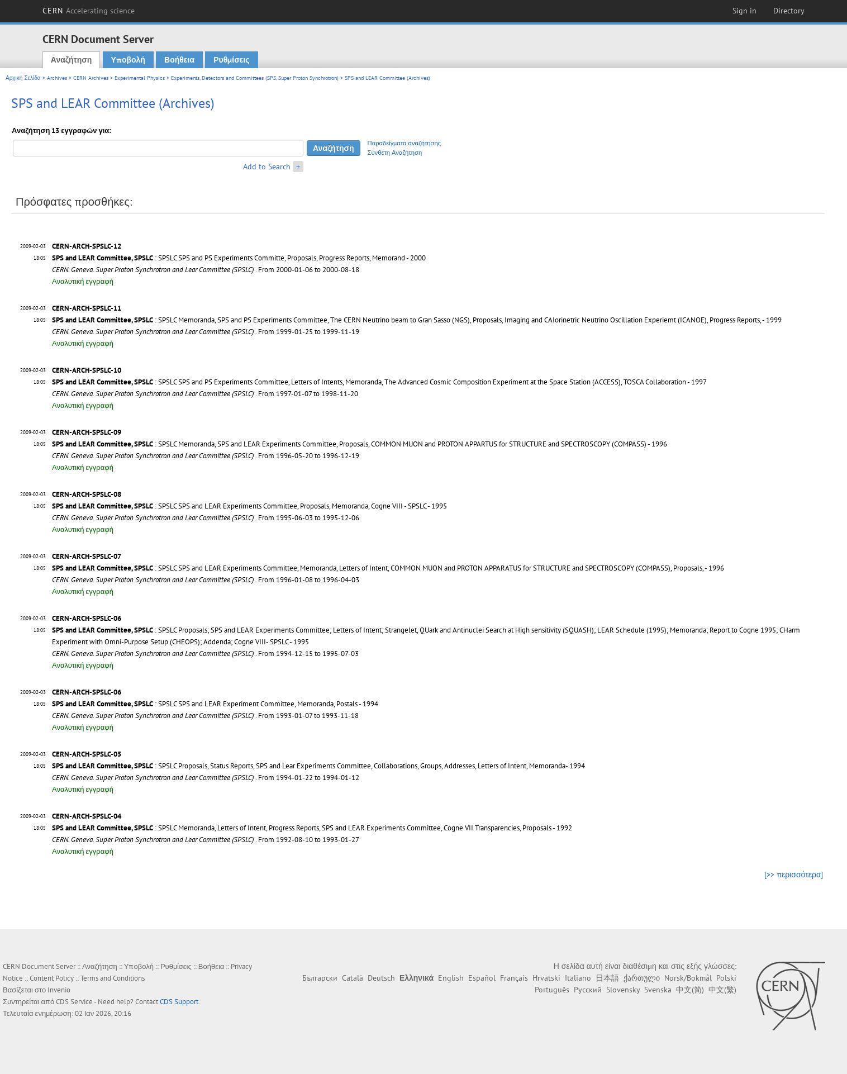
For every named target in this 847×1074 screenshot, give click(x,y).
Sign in (744, 11)
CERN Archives (90, 78)
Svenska (658, 990)
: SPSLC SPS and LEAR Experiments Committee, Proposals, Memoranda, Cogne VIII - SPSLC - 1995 (249, 506)
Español (482, 978)
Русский (588, 990)
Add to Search (267, 166)
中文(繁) (722, 990)
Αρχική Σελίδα (23, 78)
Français (514, 978)
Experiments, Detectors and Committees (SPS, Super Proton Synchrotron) (255, 78)
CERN (88, 11)
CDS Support (179, 1001)
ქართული (642, 978)
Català (352, 978)
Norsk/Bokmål (688, 978)
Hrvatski (546, 978)
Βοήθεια (179, 60)
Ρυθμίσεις (231, 60)
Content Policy (52, 978)
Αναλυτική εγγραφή (82, 281)
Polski (726, 978)
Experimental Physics (140, 78)
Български (319, 978)
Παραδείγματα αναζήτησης (404, 143)
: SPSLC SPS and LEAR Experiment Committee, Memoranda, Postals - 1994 (215, 704)
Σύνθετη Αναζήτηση (395, 152)
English (451, 978)
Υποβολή (128, 60)
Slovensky (623, 990)
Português (552, 990)
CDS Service (74, 1001)
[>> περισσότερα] (793, 874)
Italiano (578, 978)
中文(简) (690, 990)
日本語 (607, 978)
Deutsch (381, 978)
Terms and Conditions (112, 978)
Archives (57, 78)
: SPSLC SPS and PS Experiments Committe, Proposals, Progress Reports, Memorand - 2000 (239, 258)
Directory (789, 11)
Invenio (58, 990)
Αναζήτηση (71, 60)
